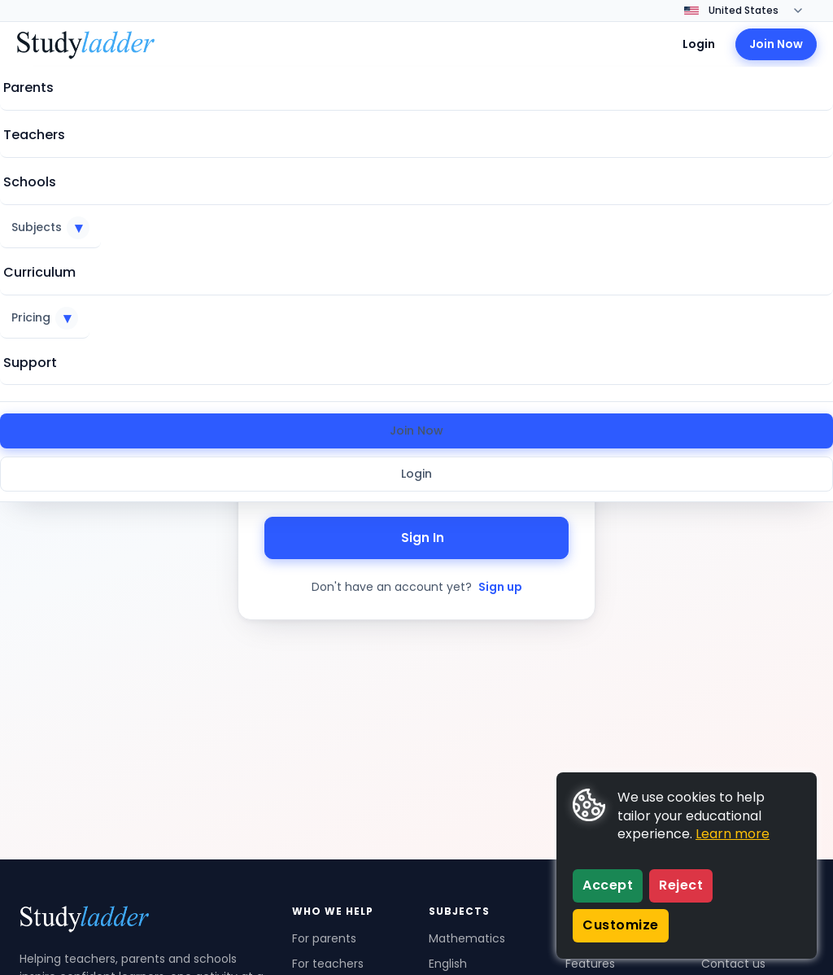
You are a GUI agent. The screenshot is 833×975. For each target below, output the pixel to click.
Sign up (500, 587)
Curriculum (39, 272)
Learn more (733, 833)
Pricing (44, 318)
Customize (620, 925)
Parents (28, 87)
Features (590, 963)
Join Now (416, 430)
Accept (607, 885)
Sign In (416, 537)
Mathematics (467, 938)
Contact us (733, 963)
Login (416, 474)
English (448, 963)
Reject (681, 885)
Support (30, 362)
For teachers (328, 963)
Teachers (34, 134)
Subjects (50, 227)
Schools (29, 182)
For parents (324, 938)
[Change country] (754, 10)
